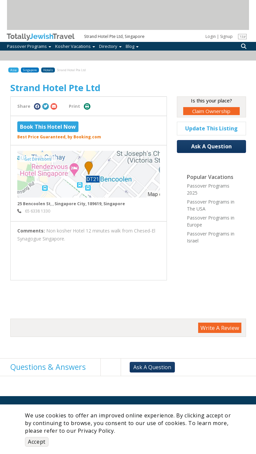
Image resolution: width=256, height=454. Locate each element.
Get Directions (37, 159)
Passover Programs (29, 46)
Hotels (48, 70)
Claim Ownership (211, 111)
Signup (226, 36)
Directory (110, 46)
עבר (242, 36)
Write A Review (219, 328)
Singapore (30, 70)
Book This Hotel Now (48, 126)
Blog (132, 46)
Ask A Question (211, 146)
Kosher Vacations (75, 46)
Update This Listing (211, 128)
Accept (37, 441)
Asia (13, 70)
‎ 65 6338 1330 (33, 211)
